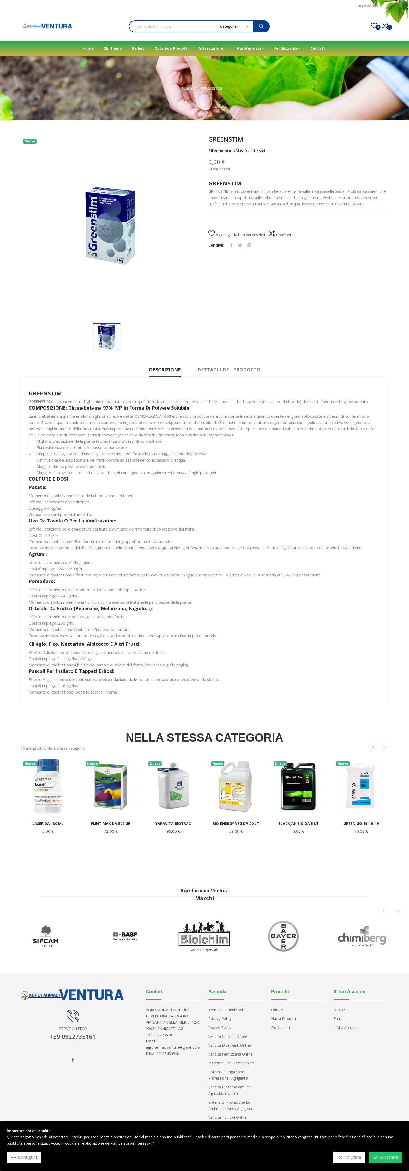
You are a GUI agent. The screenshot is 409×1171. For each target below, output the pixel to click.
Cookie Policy (219, 1027)
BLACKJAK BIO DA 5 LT (298, 823)
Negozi (340, 1009)
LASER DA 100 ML (48, 823)
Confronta (281, 235)
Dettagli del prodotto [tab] (228, 369)
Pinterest (249, 245)
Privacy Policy (219, 1018)
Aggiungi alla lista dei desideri (236, 234)
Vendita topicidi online (227, 1117)
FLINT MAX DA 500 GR (110, 823)
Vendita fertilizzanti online (230, 1054)
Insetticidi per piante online (231, 1063)
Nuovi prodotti (283, 1018)
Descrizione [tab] (165, 369)
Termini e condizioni (225, 1009)
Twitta (240, 245)
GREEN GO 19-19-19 (361, 823)
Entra (338, 1018)
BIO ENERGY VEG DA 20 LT (236, 823)
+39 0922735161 (73, 1036)
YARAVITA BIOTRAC (173, 823)
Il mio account (346, 1027)
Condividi (231, 245)
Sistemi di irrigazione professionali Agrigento (228, 1075)
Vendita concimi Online (227, 1036)
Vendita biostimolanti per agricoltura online (229, 1090)
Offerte (277, 1009)
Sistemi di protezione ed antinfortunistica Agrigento (231, 1105)
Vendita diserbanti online (229, 1045)
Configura (24, 1157)
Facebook (72, 1060)
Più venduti (280, 1027)
